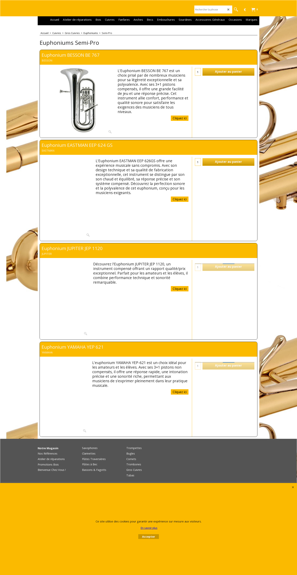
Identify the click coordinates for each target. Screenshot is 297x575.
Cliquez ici (180, 118)
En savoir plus (149, 528)
